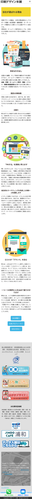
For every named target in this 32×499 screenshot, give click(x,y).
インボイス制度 (19, 352)
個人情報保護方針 (7, 347)
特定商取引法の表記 (12, 349)
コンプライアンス (7, 352)
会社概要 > (16, 318)
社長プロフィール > (16, 323)
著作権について (25, 349)
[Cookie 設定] (8, 474)
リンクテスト (5, 488)
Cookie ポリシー (4, 492)
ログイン (29, 492)
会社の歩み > (16, 329)
